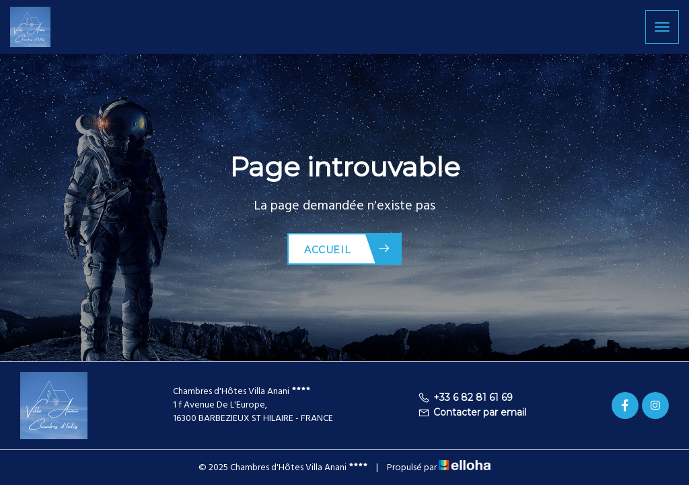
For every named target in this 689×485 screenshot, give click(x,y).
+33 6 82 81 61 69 (465, 397)
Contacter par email (472, 412)
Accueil (347, 249)
